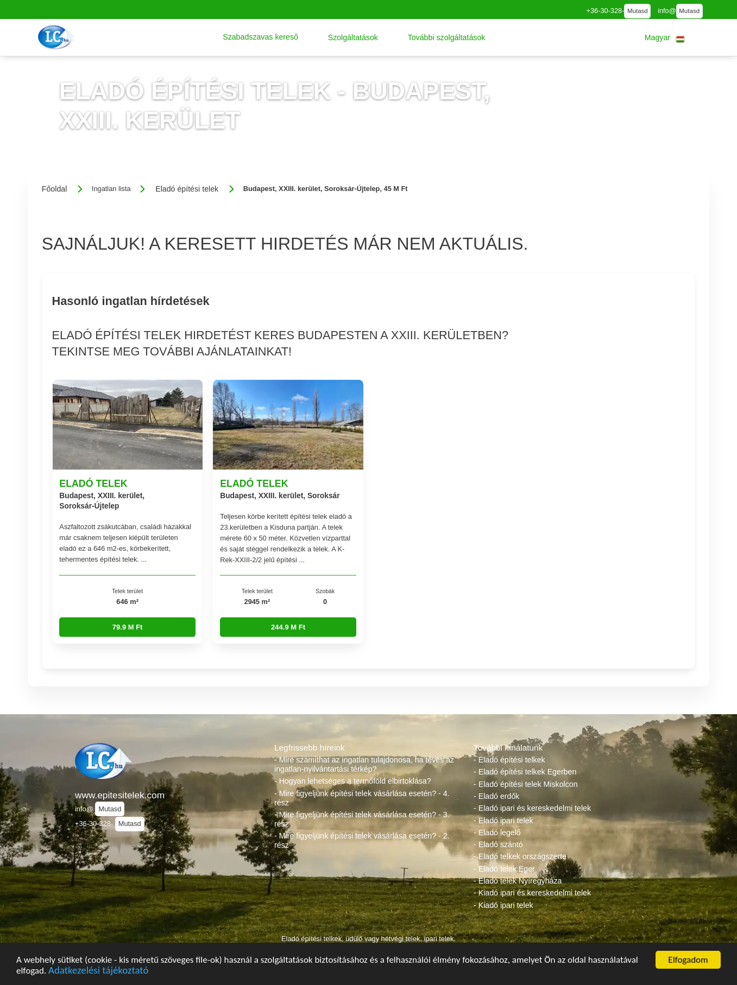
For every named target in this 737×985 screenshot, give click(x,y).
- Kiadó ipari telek (503, 905)
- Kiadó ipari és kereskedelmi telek (532, 892)
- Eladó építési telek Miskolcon (526, 784)
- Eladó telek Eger (504, 869)
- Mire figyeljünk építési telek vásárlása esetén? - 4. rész (362, 798)
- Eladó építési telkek (509, 759)
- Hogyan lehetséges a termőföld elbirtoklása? (352, 781)
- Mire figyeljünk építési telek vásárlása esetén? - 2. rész (362, 840)
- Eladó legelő (497, 832)
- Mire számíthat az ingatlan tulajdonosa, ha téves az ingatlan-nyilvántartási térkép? (364, 764)
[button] (260, 37)
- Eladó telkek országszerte (520, 856)
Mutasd (637, 11)
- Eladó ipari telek (503, 820)
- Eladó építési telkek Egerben (525, 771)
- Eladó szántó (498, 844)
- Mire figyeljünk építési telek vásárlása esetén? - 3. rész (362, 819)
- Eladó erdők (496, 796)
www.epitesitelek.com (120, 795)
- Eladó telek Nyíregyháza (518, 880)
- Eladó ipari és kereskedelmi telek (532, 808)
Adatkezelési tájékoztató (98, 971)
